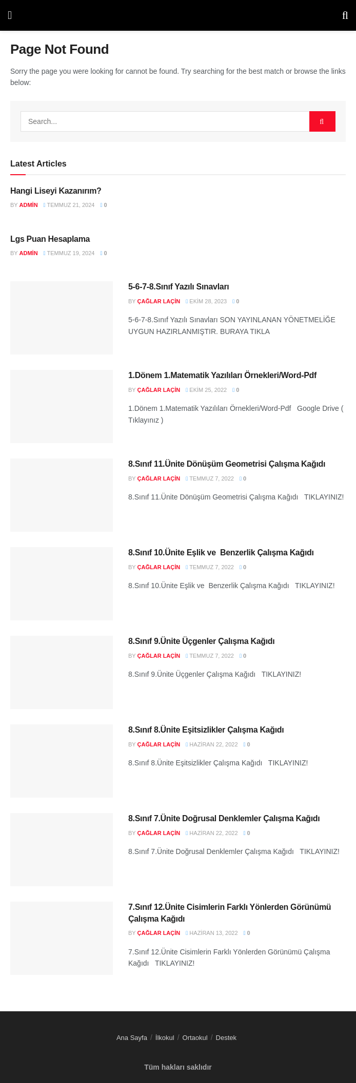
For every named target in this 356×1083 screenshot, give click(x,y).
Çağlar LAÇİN (159, 301)
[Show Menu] (10, 15)
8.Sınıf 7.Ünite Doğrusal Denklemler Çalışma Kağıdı (224, 818)
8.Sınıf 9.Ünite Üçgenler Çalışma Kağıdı (201, 641)
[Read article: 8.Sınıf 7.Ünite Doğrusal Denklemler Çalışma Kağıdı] (61, 849)
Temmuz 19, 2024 (69, 253)
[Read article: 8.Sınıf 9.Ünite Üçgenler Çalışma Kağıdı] (61, 672)
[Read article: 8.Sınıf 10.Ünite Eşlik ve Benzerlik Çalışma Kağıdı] (61, 583)
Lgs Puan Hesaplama (50, 239)
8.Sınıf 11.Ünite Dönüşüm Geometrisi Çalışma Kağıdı (226, 464)
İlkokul (164, 1038)
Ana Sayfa (131, 1038)
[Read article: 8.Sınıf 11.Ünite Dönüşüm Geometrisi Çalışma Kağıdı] (61, 495)
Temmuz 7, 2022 (210, 478)
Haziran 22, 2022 (212, 744)
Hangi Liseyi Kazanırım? (56, 190)
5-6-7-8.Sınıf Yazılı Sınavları (178, 286)
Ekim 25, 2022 (206, 390)
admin (28, 205)
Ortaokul (195, 1038)
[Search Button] (345, 15)
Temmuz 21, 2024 (69, 205)
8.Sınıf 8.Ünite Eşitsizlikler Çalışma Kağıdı (206, 729)
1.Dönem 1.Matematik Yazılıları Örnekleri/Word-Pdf (222, 375)
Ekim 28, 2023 (206, 301)
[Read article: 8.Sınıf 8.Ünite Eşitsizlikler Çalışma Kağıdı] (61, 761)
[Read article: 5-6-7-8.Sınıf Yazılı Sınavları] (61, 318)
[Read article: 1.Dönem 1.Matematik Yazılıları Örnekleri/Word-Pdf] (61, 406)
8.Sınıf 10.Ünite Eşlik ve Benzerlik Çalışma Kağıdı (221, 552)
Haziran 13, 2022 (212, 933)
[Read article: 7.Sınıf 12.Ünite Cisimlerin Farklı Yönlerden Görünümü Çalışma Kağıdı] (61, 938)
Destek (226, 1038)
